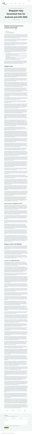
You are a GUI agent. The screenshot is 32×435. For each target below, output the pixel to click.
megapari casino (7, 31)
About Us (11, 3)
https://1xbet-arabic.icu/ (13, 207)
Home (7, 3)
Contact (24, 3)
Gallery (20, 3)
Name (5, 418)
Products (15, 3)
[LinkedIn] (25, 410)
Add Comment (6, 420)
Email (13, 418)
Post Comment (6, 427)
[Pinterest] (19, 410)
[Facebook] (7, 410)
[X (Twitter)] (13, 410)
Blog (18, 19)
